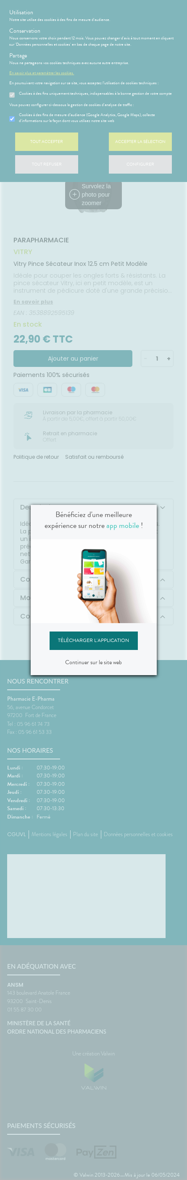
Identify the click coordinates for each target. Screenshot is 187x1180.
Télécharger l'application (93, 640)
